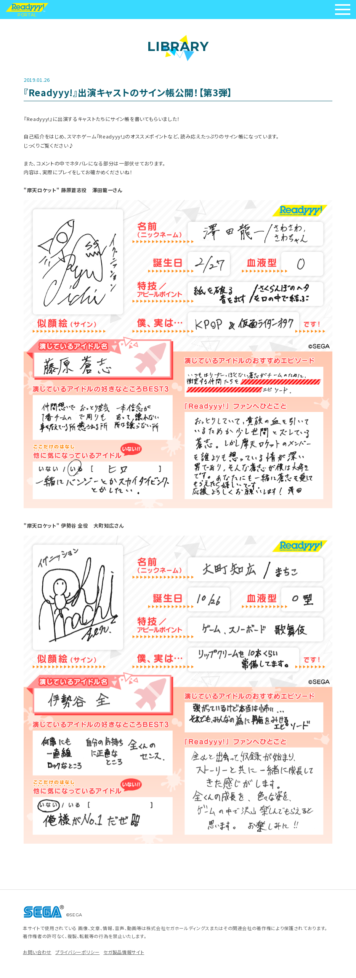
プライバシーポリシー (77, 952)
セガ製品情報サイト (123, 952)
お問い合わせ (37, 952)
